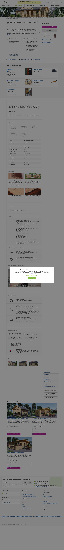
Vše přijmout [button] (32, 278)
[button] (32, 275)
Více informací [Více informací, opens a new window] (33, 273)
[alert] (32, 275)
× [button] (52, 268)
